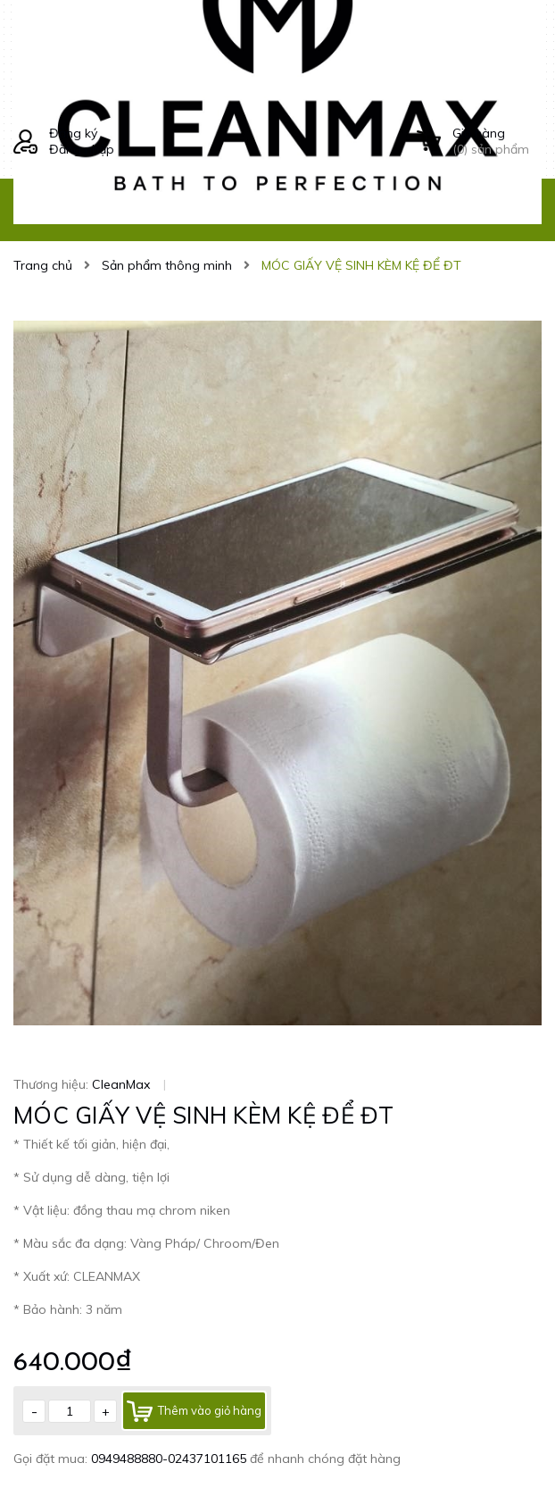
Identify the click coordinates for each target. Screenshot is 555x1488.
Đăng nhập (81, 149)
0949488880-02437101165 (170, 1458)
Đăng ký (73, 133)
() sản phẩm (497, 141)
